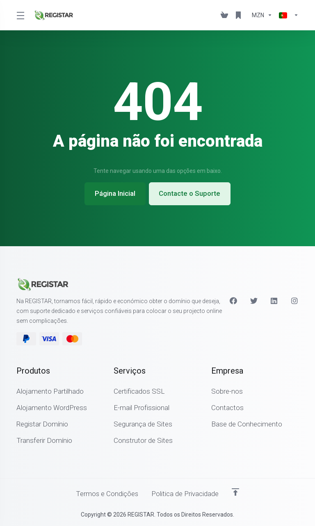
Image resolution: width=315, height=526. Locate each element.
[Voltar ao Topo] (236, 492)
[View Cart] (224, 15)
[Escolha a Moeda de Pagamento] (262, 15)
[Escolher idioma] (287, 15)
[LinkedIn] (274, 301)
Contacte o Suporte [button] (190, 194)
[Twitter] (254, 301)
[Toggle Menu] (20, 15)
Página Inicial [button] (115, 194)
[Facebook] (233, 301)
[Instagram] (295, 301)
